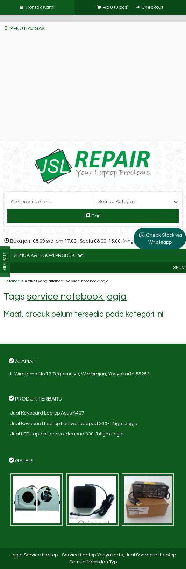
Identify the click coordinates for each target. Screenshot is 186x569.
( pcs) (113, 7)
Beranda (11, 281)
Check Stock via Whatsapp (164, 239)
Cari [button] (93, 215)
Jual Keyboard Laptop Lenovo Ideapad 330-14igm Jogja (73, 423)
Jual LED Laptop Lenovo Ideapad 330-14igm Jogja (67, 434)
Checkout (149, 7)
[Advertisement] (93, 88)
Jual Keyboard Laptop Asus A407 (47, 413)
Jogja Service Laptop (34, 555)
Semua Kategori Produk (48, 255)
